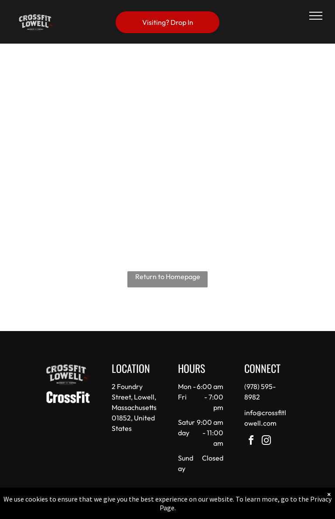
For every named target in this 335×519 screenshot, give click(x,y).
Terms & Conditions (239, 510)
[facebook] (251, 442)
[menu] (315, 15)
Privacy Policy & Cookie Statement (113, 510)
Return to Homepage (167, 276)
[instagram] (266, 442)
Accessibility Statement (185, 510)
